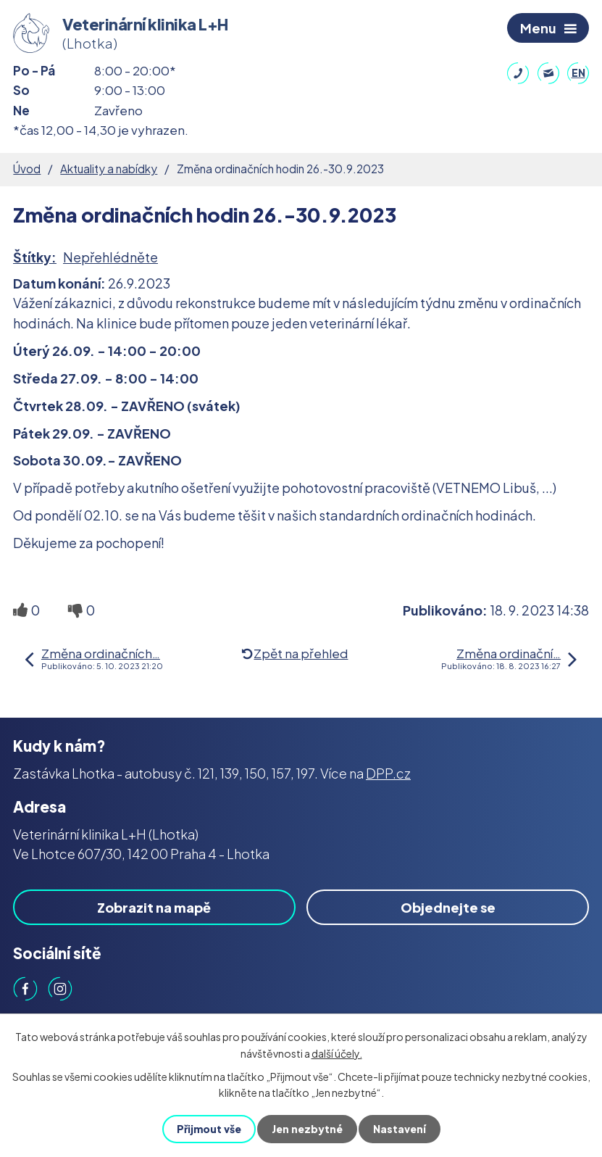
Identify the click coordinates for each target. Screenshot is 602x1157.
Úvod (27, 168)
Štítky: (35, 257)
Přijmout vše (209, 1128)
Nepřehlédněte (110, 257)
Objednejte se (448, 907)
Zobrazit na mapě (154, 907)
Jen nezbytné (307, 1128)
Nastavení (399, 1128)
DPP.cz (388, 773)
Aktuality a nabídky (108, 168)
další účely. (337, 1052)
